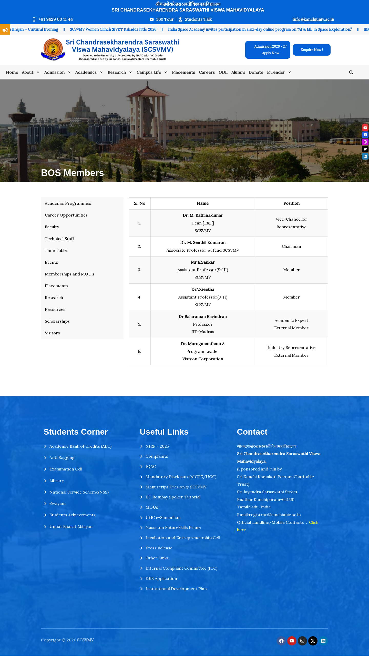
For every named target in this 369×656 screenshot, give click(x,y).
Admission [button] (58, 72)
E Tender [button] (279, 72)
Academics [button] (89, 72)
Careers (207, 72)
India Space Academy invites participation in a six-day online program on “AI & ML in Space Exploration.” (263, 29)
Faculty (52, 226)
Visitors (52, 332)
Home (12, 72)
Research (54, 297)
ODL (223, 72)
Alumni (238, 72)
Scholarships (57, 321)
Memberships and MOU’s (69, 273)
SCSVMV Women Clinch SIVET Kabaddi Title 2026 (116, 29)
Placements (183, 72)
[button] (31, 72)
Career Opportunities (66, 215)
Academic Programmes (68, 203)
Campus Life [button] (152, 72)
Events (51, 262)
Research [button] (120, 72)
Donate (256, 72)
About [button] (31, 72)
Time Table (56, 250)
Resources (55, 309)
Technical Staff (59, 238)
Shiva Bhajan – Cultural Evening (33, 29)
